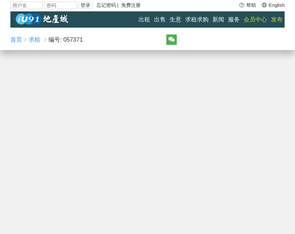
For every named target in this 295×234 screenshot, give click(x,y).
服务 (234, 19)
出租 (144, 19)
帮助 (247, 5)
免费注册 (131, 5)
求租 (34, 39)
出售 (160, 19)
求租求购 (197, 19)
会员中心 (255, 19)
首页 (16, 39)
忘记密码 (106, 5)
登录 (85, 5)
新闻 (218, 19)
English (273, 5)
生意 (175, 19)
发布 (277, 19)
